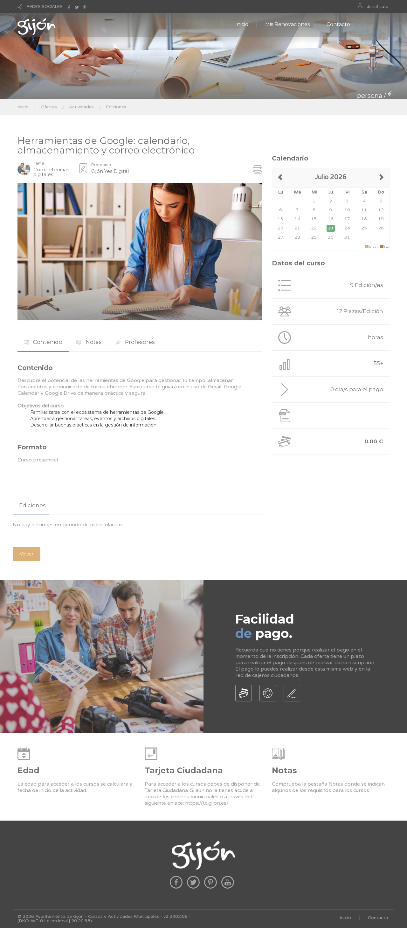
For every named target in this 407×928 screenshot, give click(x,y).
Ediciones (116, 107)
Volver (26, 554)
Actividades (81, 107)
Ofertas (49, 107)
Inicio (241, 24)
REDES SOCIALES (45, 6)
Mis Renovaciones (287, 24)
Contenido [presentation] (43, 342)
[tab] (43, 342)
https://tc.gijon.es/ (207, 803)
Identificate (377, 6)
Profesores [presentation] (135, 342)
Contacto (338, 24)
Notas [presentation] (89, 342)
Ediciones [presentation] (32, 505)
